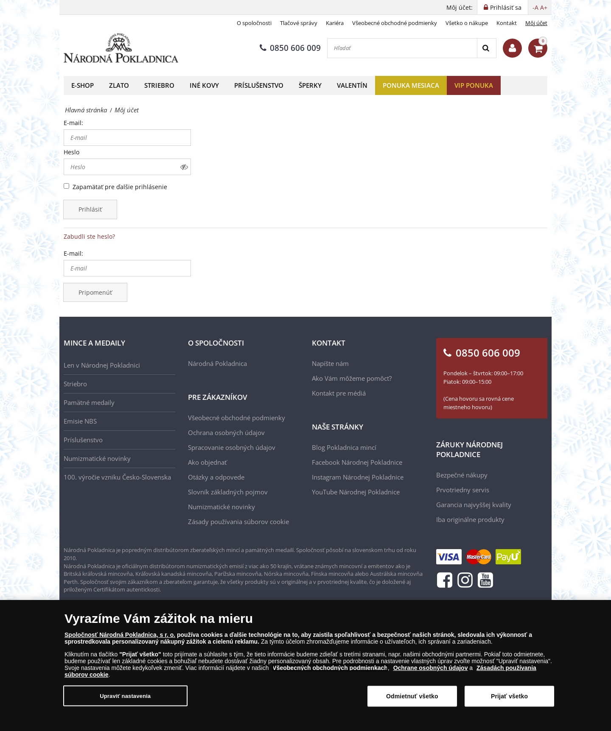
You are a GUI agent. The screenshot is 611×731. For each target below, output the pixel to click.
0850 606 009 (290, 47)
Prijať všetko (509, 699)
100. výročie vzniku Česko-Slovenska (117, 477)
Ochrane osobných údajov (430, 671)
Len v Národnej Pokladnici (102, 365)
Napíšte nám (330, 363)
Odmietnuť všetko (412, 699)
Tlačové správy (298, 23)
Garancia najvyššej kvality (473, 504)
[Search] (486, 48)
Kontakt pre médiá (339, 393)
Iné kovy (204, 85)
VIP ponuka (473, 85)
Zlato (119, 85)
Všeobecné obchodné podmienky (394, 23)
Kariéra (335, 23)
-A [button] (535, 7)
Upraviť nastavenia (125, 699)
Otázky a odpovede (216, 477)
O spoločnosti (254, 23)
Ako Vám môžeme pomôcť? (352, 378)
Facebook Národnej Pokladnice (357, 462)
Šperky (310, 85)
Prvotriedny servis (462, 489)
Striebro (159, 85)
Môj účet (536, 23)
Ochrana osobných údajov (226, 432)
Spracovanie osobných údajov (231, 447)
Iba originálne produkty (470, 519)
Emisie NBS (80, 421)
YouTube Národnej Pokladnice (356, 492)
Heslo (71, 152)
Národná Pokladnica (217, 363)
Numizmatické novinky (97, 458)
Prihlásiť (90, 209)
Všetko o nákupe (467, 23)
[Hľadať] (402, 48)
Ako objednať (207, 462)
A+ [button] (543, 7)
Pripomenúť (95, 292)
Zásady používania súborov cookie (238, 521)
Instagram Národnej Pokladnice (358, 477)
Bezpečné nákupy (462, 475)
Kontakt (506, 23)
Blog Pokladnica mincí (344, 447)
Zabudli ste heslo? (89, 236)
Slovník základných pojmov (228, 492)
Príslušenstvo (258, 85)
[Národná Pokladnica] (121, 48)
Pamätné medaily (89, 402)
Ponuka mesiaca (411, 85)
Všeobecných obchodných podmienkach (330, 671)
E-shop (82, 85)
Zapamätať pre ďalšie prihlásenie (120, 187)
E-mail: (73, 123)
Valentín (352, 85)
